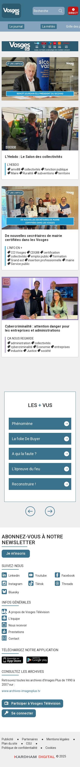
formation (60, 256)
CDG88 (34, 252)
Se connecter (18, 713)
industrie (17, 351)
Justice (32, 351)
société (46, 351)
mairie (70, 260)
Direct (73, 13)
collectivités (32, 169)
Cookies (50, 747)
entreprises (62, 347)
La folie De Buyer (26, 438)
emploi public (40, 256)
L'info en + (14, 248)
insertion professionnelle (44, 260)
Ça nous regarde (20, 338)
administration (21, 343)
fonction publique (56, 169)
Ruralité (28, 173)
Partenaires (30, 739)
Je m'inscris (15, 553)
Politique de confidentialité (19, 747)
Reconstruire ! (24, 484)
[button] (30, 511)
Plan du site (9, 743)
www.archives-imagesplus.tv (21, 691)
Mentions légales (58, 739)
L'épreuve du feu (26, 469)
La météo (48, 26)
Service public (20, 264)
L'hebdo (13, 164)
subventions (46, 173)
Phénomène (22, 423)
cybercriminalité (21, 347)
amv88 (15, 169)
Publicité (7, 739)
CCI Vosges (18, 252)
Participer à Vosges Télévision (32, 703)
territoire (64, 173)
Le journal (16, 26)
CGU (29, 743)
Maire (15, 173)
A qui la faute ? (24, 453)
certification (52, 252)
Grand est (17, 260)
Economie (43, 347)
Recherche (60, 11)
